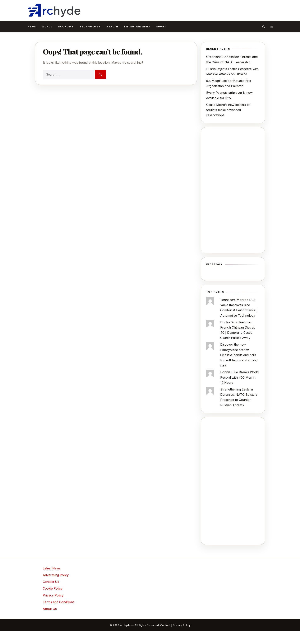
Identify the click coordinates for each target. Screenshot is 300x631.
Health (112, 26)
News (31, 26)
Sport (161, 26)
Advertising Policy (56, 575)
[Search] (100, 74)
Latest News (52, 568)
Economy (66, 26)
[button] (264, 26)
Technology (90, 26)
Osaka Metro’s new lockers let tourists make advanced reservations (228, 110)
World (47, 26)
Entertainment (137, 26)
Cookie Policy (52, 588)
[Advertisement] (233, 190)
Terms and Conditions (58, 602)
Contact (165, 625)
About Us (50, 609)
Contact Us (51, 582)
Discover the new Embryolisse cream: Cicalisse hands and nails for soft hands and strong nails (238, 355)
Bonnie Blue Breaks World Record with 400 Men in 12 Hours (239, 377)
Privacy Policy (53, 595)
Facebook (214, 264)
